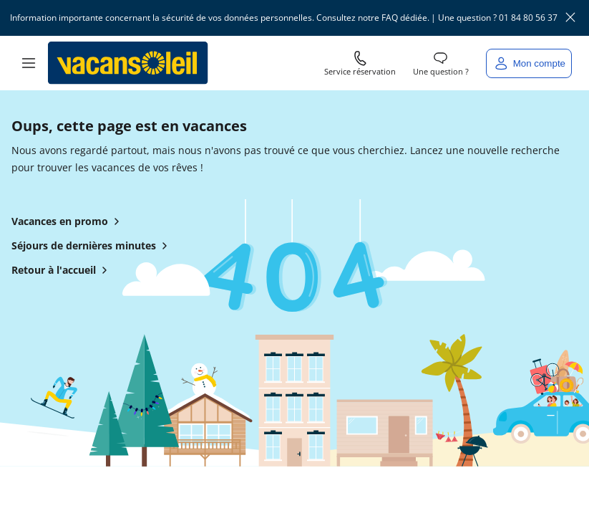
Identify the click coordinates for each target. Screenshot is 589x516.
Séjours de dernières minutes (92, 248)
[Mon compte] (529, 63)
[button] (28, 63)
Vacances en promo (68, 224)
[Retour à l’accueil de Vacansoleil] (128, 63)
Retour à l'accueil (62, 273)
